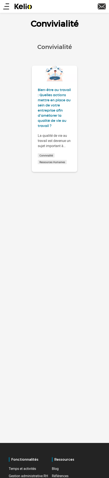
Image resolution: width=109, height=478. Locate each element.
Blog (55, 468)
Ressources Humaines (52, 162)
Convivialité (46, 155)
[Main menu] (6, 7)
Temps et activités (22, 468)
